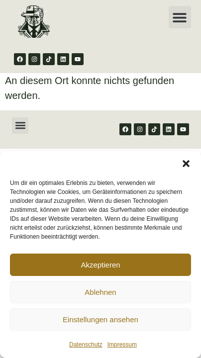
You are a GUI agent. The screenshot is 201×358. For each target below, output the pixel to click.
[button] (186, 164)
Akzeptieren (100, 265)
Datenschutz (85, 344)
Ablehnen (100, 292)
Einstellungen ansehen (100, 319)
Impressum (122, 344)
